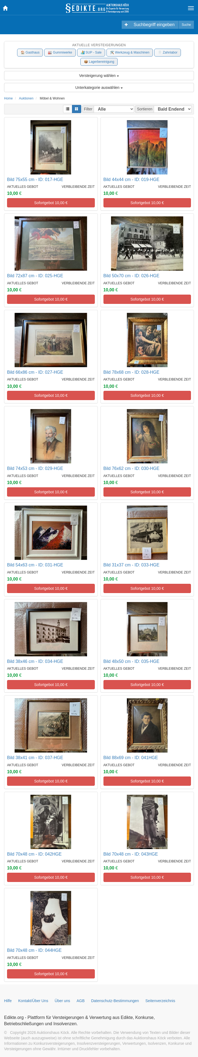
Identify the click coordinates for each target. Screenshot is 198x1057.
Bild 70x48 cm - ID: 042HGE (34, 854)
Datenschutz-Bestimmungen (115, 1001)
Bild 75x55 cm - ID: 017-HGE (35, 179)
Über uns (62, 1001)
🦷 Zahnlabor (167, 52)
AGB (81, 1001)
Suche (186, 25)
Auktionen (26, 98)
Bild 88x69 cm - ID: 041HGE (130, 757)
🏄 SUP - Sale (91, 52)
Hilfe (8, 1001)
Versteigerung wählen (99, 75)
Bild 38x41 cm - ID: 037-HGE (35, 757)
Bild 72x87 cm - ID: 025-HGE (35, 275)
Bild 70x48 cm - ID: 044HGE (34, 950)
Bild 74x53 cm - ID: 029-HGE (35, 468)
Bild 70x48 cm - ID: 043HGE (130, 854)
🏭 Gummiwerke (60, 52)
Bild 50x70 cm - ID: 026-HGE (131, 275)
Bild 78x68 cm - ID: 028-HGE (131, 372)
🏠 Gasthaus (30, 52)
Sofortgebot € (51, 203)
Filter (88, 109)
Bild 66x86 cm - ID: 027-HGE (35, 372)
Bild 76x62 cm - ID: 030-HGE (131, 468)
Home (8, 98)
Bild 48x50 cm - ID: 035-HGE (131, 661)
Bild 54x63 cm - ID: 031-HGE (35, 565)
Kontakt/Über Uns (33, 1001)
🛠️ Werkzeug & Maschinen (129, 52)
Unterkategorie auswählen (99, 87)
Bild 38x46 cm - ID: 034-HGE (35, 661)
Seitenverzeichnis (160, 1001)
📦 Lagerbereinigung (99, 62)
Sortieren (144, 109)
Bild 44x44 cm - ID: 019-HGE (131, 179)
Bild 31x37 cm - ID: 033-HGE (131, 565)
